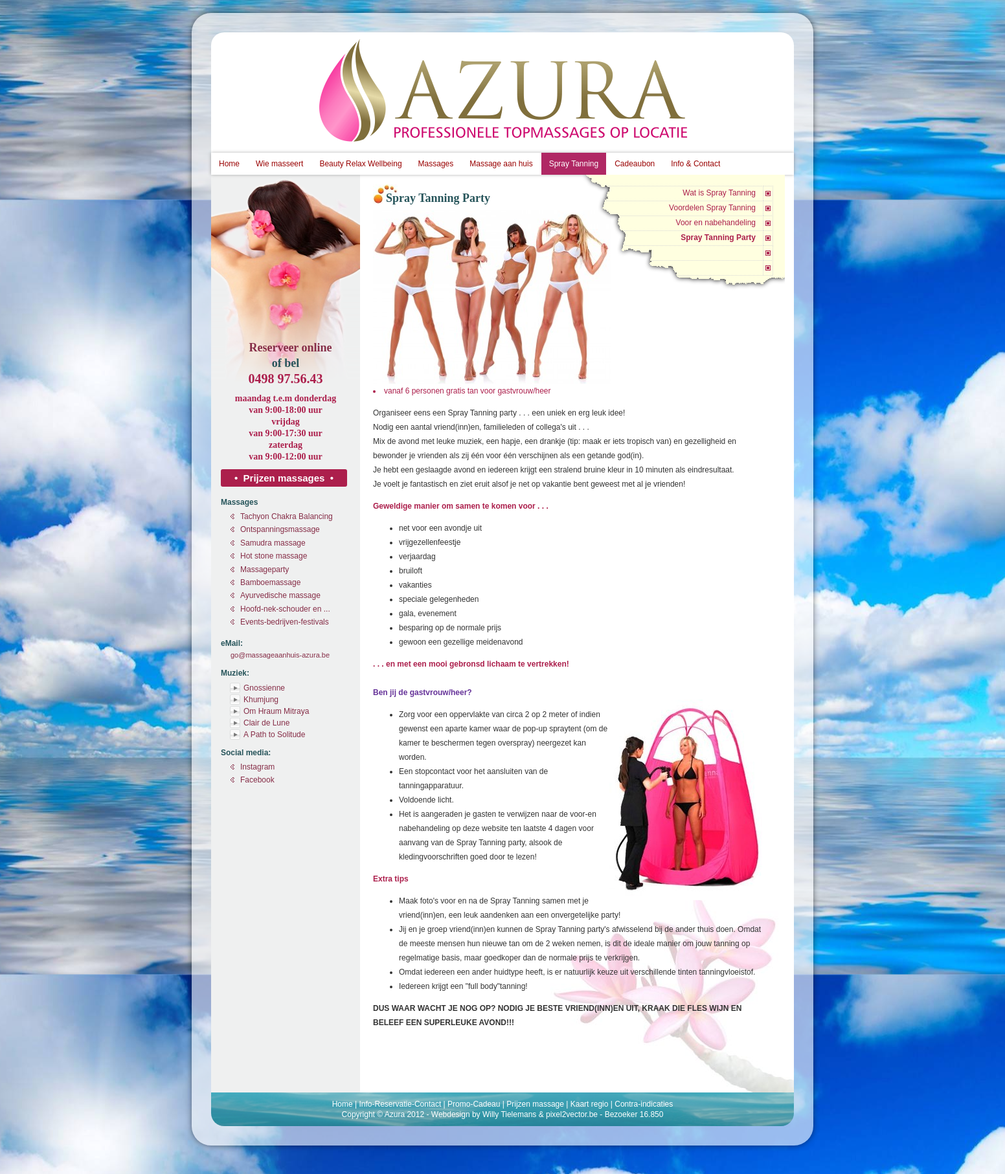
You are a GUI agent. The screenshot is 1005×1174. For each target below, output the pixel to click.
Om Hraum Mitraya (276, 711)
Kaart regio (589, 1104)
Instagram (257, 766)
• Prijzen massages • (283, 477)
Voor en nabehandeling (716, 222)
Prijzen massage (535, 1104)
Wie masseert (279, 163)
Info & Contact (695, 163)
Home (229, 163)
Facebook (257, 779)
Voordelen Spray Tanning (712, 207)
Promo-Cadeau (473, 1104)
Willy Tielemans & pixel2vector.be (540, 1114)
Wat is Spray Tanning (719, 192)
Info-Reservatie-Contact (400, 1104)
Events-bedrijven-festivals (284, 621)
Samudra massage (273, 543)
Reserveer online (290, 347)
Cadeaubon (635, 163)
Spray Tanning (574, 163)
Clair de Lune (266, 722)
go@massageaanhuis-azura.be (280, 655)
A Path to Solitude (274, 734)
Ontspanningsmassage (280, 529)
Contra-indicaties (644, 1104)
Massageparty (264, 569)
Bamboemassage (270, 582)
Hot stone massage (273, 555)
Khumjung (260, 699)
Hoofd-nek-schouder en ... (285, 609)
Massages (436, 163)
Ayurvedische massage (280, 595)
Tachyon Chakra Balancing (286, 516)
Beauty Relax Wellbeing (360, 163)
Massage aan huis (500, 163)
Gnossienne (264, 687)
